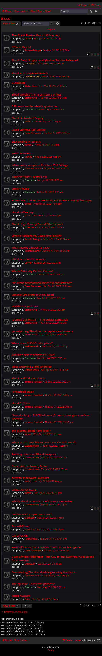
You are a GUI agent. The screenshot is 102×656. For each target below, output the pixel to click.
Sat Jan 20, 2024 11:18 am (56, 239)
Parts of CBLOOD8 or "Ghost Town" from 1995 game (46, 547)
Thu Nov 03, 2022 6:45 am (53, 322)
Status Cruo (31, 86)
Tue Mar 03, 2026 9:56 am (53, 97)
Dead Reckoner (33, 133)
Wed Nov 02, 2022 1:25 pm (56, 346)
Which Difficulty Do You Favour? (32, 271)
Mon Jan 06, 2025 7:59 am (47, 38)
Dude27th (30, 563)
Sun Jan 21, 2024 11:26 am (50, 227)
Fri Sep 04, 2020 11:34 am (51, 63)
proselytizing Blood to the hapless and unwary (42, 331)
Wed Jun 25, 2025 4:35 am (47, 156)
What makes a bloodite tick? (30, 247)
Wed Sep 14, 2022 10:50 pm (51, 358)
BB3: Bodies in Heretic (26, 141)
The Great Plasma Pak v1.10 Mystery (35, 35)
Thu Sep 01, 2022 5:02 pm (58, 395)
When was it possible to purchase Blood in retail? (43, 442)
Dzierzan (29, 227)
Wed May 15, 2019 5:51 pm (51, 587)
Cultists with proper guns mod (31, 514)
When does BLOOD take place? (32, 343)
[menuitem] (95, 5)
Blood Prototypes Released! (29, 73)
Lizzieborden (32, 370)
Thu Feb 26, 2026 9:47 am (50, 109)
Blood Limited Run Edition (28, 130)
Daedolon (30, 63)
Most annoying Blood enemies (31, 366)
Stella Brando (32, 346)
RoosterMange (33, 50)
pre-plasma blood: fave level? (31, 430)
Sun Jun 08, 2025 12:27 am (56, 168)
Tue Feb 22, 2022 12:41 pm (48, 492)
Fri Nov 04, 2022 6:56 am (52, 309)
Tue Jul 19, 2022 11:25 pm (54, 445)
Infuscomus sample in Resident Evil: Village (39, 165)
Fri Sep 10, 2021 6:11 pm (54, 504)
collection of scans (23, 489)
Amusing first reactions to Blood (32, 355)
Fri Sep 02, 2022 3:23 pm (57, 381)
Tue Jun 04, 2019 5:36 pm (56, 575)
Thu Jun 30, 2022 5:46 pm (54, 469)
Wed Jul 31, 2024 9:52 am (50, 180)
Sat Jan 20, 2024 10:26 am (56, 250)
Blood (5, 18)
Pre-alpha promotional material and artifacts (41, 283)
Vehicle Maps (20, 188)
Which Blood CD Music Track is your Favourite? (42, 501)
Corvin (28, 38)
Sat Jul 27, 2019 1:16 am (50, 563)
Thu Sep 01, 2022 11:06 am (59, 422)
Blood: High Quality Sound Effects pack (37, 224)
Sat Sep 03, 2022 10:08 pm (55, 370)
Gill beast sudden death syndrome (34, 106)
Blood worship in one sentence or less (36, 94)
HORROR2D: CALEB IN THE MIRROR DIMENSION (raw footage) (51, 200)
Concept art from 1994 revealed (32, 294)
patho (28, 121)
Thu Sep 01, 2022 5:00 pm (58, 406)
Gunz (27, 599)
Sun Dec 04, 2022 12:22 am (51, 298)
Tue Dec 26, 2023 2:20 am (47, 262)
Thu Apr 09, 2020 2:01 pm (53, 538)
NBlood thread (21, 47)
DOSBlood (18, 82)
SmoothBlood (20, 526)
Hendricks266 (32, 76)
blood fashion (20, 403)
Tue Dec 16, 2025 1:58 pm (47, 121)
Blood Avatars (20, 595)
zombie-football (33, 381)
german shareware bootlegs (30, 478)
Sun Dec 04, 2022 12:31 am (57, 286)
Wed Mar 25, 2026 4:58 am (55, 76)
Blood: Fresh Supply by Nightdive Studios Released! (45, 60)
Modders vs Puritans (24, 306)
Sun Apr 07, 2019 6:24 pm (46, 599)
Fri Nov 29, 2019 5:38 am (56, 550)
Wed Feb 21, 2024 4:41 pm (47, 203)
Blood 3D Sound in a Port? (28, 259)
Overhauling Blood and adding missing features (43, 572)
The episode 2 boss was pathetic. (33, 584)
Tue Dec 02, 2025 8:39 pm (56, 133)
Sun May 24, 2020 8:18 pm (50, 529)
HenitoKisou (31, 538)
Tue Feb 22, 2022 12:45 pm (48, 481)
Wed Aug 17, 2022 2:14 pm (47, 434)
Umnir (28, 434)
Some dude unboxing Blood (29, 466)
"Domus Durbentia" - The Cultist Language (39, 319)
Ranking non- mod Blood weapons (33, 454)
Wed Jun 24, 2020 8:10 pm (50, 517)
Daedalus (30, 109)
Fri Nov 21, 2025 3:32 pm (46, 144)
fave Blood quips (22, 391)
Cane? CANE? (19, 535)
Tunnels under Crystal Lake (29, 177)
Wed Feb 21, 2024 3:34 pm (47, 215)
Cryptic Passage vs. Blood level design (36, 236)
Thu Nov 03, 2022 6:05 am (53, 334)
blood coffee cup (22, 212)
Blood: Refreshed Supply (27, 118)
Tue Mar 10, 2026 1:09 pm (53, 86)
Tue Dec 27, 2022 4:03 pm (50, 274)
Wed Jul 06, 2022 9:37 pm (54, 457)
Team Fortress (21, 153)
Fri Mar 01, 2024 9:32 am (50, 192)
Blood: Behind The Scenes (28, 378)
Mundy (28, 156)
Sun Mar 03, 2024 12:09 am (57, 50)
